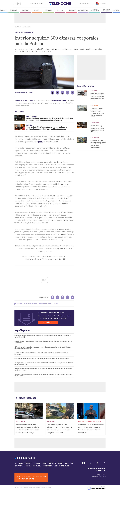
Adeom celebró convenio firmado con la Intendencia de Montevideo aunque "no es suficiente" (41, 353)
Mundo (37, 10)
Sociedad (25, 10)
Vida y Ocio (71, 10)
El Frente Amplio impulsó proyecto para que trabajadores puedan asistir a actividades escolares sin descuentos (42, 347)
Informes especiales (106, 10)
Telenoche (17, 27)
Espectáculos (83, 10)
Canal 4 (60, 10)
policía (40, 142)
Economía (13, 10)
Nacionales (26, 27)
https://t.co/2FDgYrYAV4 (37, 256)
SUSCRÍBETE (48, 322)
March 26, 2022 (59, 259)
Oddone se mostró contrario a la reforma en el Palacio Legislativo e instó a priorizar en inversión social (42, 336)
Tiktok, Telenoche (104, 463)
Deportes (48, 10)
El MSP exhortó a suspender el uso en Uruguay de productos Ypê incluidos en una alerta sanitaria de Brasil (43, 369)
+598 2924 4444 (101, 471)
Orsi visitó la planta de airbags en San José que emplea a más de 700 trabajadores (41, 358)
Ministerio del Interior (25, 100)
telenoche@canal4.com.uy (97, 468)
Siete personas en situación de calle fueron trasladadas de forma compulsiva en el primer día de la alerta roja (43, 363)
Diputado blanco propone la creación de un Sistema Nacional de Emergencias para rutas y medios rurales (43, 375)
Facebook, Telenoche (83, 463)
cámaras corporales (30, 304)
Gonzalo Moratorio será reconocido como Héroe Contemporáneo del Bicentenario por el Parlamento (43, 342)
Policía (56, 304)
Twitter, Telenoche (90, 463)
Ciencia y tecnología (95, 10)
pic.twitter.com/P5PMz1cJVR (56, 256)
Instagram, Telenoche (97, 463)
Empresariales (64, 466)
